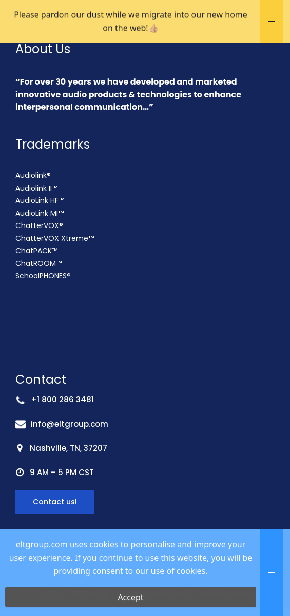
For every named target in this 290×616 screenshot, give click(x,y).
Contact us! (55, 537)
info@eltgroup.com (69, 460)
